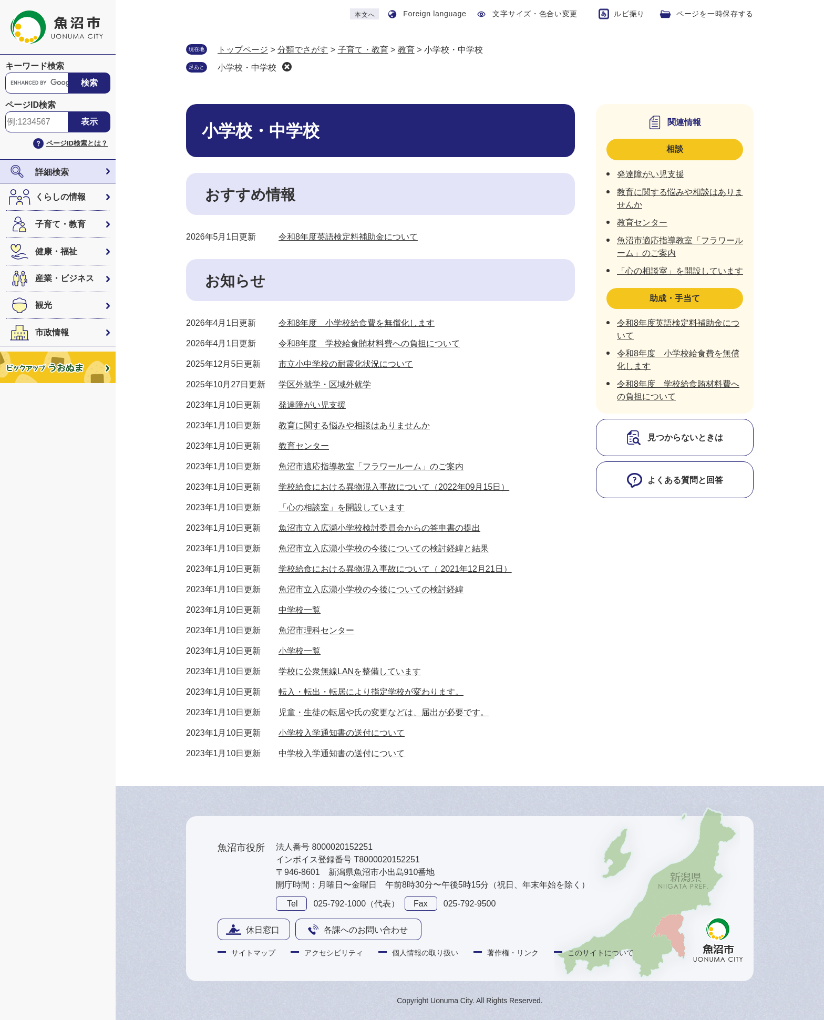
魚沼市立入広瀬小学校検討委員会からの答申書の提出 (379, 527)
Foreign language (434, 13)
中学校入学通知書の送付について (342, 753)
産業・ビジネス (64, 278)
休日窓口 (263, 929)
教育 (406, 49)
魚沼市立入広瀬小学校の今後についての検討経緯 (371, 589)
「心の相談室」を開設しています (342, 507)
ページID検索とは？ (77, 143)
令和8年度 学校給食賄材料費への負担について (369, 343)
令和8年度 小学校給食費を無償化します (357, 322)
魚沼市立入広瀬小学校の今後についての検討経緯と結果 (384, 548)
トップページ (243, 49)
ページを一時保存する (715, 13)
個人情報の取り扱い (425, 952)
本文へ (365, 14)
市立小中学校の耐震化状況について (346, 363)
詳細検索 (52, 172)
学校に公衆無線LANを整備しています (350, 671)
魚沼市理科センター (316, 630)
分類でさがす (302, 49)
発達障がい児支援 (312, 404)
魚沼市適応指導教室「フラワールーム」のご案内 (371, 466)
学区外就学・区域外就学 (325, 384)
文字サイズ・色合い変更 (535, 13)
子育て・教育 (60, 224)
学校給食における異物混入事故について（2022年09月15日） (394, 486)
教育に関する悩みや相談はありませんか (354, 425)
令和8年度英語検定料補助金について (348, 236)
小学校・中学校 (247, 67)
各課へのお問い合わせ (366, 929)
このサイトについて (601, 952)
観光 (43, 305)
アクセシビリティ (333, 952)
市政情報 (52, 332)
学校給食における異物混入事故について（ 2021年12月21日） (395, 568)
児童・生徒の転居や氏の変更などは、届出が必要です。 (384, 712)
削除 (287, 66)
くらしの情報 (60, 196)
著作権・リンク (513, 952)
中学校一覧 (300, 609)
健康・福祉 (56, 251)
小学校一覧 (300, 650)
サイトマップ (253, 952)
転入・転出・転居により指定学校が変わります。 (371, 691)
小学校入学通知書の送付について (342, 732)
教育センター (304, 445)
